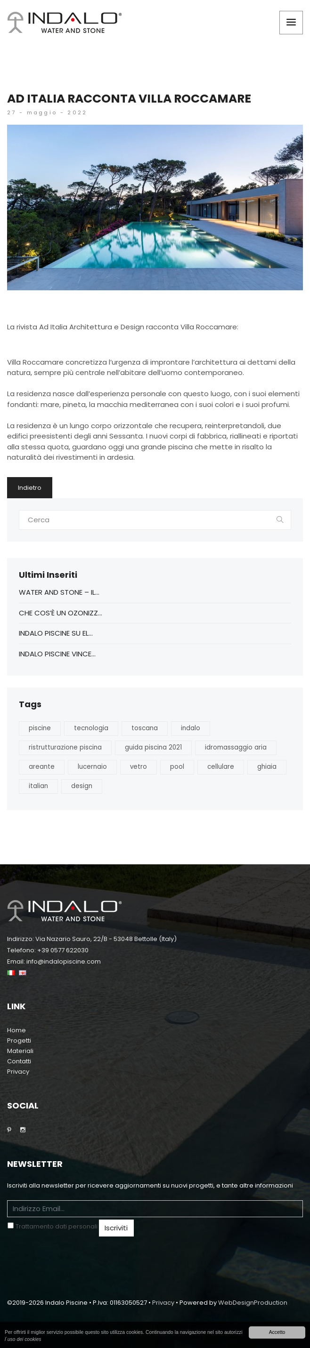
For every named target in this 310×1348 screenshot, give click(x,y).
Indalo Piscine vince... (57, 654)
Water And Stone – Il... (59, 592)
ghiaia (267, 766)
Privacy (18, 1071)
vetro (138, 766)
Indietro (29, 487)
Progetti (19, 1040)
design (81, 786)
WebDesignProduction (252, 1302)
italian (38, 786)
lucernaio (92, 766)
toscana (144, 728)
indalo (190, 728)
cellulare (220, 766)
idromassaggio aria (236, 747)
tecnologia (91, 728)
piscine (40, 728)
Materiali (20, 1050)
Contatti (19, 1061)
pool (177, 766)
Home (16, 1030)
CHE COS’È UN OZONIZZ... (60, 613)
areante (42, 766)
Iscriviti (116, 1228)
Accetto (277, 1332)
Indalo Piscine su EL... (56, 633)
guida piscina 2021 (153, 747)
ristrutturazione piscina (65, 747)
